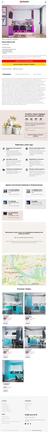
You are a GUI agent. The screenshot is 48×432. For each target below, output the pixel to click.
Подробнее (5, 321)
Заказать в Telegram (18, 68)
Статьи (26, 406)
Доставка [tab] (37, 74)
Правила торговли (6, 423)
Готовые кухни (9, 39)
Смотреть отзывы (6, 47)
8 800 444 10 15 (31, 415)
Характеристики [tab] (22, 74)
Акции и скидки (5, 416)
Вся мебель (4, 403)
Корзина (4, 419)
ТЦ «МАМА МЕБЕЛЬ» (14, 190)
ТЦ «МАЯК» (34, 201)
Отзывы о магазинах (6, 418)
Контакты (27, 409)
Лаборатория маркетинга (37, 430)
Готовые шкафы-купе (6, 409)
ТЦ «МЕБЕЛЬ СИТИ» (36, 190)
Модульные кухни (5, 406)
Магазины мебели (29, 403)
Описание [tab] (7, 74)
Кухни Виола (15, 39)
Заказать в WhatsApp (7, 68)
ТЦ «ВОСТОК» (12, 201)
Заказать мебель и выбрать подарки (24, 64)
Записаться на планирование (24, 61)
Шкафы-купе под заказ (6, 411)
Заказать (5, 323)
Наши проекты (28, 404)
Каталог (3, 39)
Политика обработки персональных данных (11, 421)
